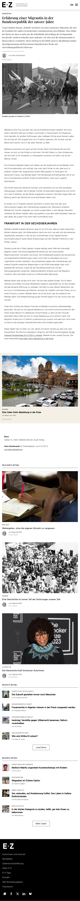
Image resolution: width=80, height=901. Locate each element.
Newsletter (7, 859)
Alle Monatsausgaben (12, 882)
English (71, 5)
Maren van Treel (10, 415)
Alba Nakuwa (19, 815)
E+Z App (6, 872)
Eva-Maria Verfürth (21, 698)
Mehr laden (41, 823)
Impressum (7, 886)
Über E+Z (7, 868)
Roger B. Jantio (20, 739)
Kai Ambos (18, 726)
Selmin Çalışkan (20, 784)
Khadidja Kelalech (20, 710)
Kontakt (6, 877)
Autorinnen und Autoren (13, 854)
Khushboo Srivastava (21, 799)
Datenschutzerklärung (12, 863)
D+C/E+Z (18, 771)
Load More (41, 747)
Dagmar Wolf (15, 532)
